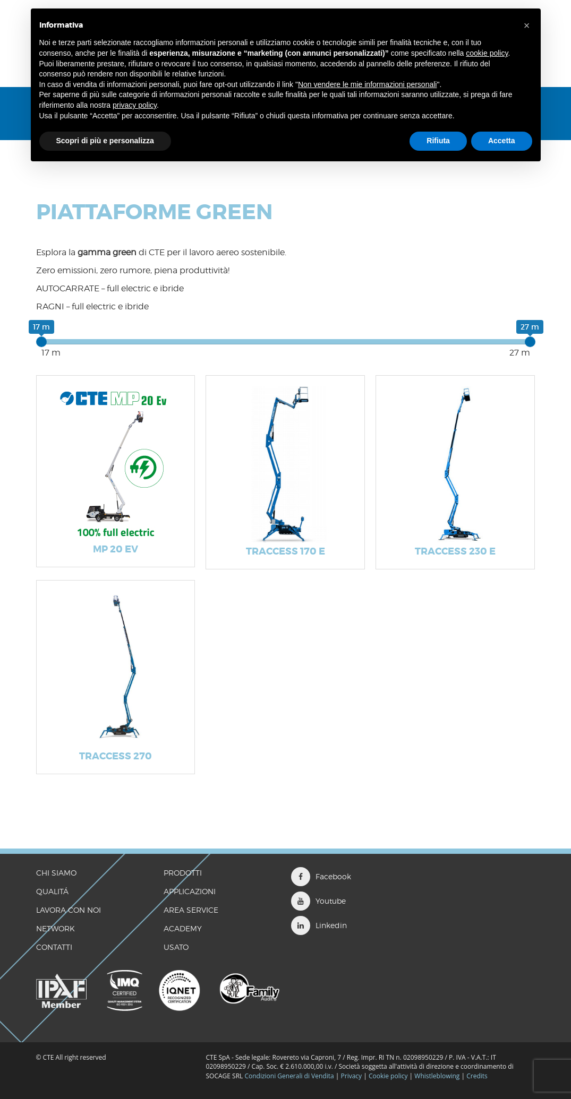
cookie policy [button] (487, 53)
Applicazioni (190, 891)
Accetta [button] (501, 140)
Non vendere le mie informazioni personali (367, 84)
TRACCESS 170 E (285, 551)
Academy (183, 928)
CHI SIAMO (56, 872)
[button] (526, 25)
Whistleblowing (437, 1075)
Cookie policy (388, 1075)
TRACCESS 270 (115, 756)
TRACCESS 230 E (455, 551)
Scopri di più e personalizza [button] (105, 140)
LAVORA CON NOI (68, 909)
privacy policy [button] (135, 105)
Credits (477, 1075)
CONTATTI (54, 946)
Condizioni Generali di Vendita (289, 1075)
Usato (176, 946)
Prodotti (183, 872)
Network (55, 928)
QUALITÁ (52, 891)
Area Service (191, 909)
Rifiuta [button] (438, 140)
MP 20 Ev (115, 549)
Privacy (351, 1075)
